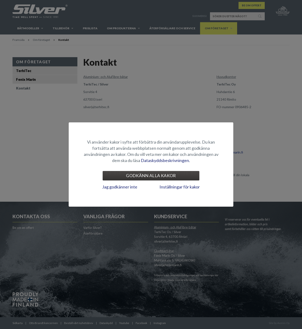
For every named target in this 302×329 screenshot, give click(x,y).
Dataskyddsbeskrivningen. (165, 160)
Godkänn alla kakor (151, 175)
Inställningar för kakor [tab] (179, 186)
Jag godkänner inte (119, 186)
